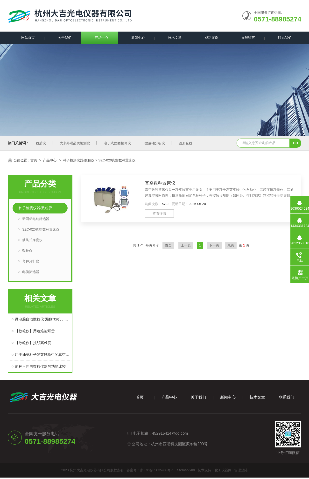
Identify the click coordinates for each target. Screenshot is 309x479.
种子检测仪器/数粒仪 (78, 162)
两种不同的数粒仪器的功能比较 (40, 368)
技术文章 (173, 38)
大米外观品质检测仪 (75, 144)
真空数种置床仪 (160, 184)
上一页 (186, 247)
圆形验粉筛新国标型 (194, 144)
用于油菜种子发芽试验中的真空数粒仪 (42, 356)
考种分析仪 (30, 263)
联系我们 (283, 38)
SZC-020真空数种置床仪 (40, 231)
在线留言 (246, 38)
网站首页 (26, 38)
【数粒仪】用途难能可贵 (35, 332)
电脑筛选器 (30, 273)
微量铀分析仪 (155, 144)
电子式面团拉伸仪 (117, 144)
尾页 (230, 247)
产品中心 (99, 38)
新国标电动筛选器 (35, 220)
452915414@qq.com (170, 435)
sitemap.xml (186, 471)
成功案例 (209, 38)
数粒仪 (27, 252)
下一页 (214, 247)
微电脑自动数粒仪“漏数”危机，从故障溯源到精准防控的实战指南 (42, 321)
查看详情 (159, 215)
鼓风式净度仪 (32, 241)
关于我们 (62, 38)
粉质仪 (41, 144)
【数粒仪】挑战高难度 (33, 344)
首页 (33, 162)
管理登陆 (241, 471)
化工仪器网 (223, 471)
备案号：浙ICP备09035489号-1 (150, 471)
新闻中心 (136, 38)
